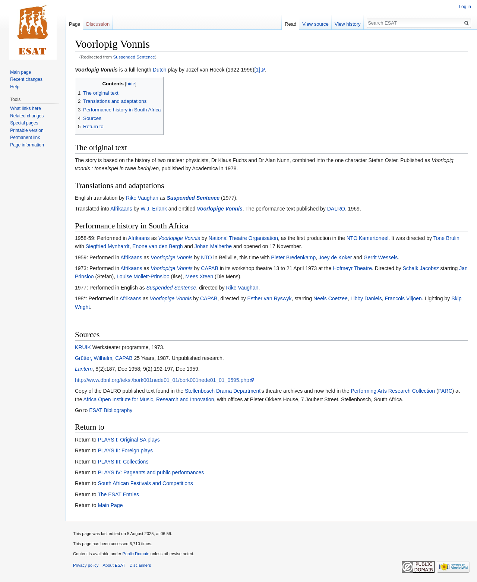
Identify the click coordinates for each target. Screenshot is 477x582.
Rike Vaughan (142, 198)
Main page (20, 72)
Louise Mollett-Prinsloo (143, 276)
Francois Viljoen (403, 298)
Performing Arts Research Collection (393, 391)
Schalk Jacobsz (420, 268)
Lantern (83, 369)
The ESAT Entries (118, 494)
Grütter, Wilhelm (93, 358)
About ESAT (114, 565)
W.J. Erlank (153, 209)
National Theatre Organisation (243, 238)
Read (290, 24)
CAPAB (209, 268)
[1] (257, 70)
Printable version (26, 130)
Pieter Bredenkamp (293, 257)
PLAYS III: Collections (123, 462)
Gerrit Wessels (381, 257)
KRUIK (83, 347)
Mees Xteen (199, 276)
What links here (25, 108)
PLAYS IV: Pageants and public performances (151, 472)
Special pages (24, 123)
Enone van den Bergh (157, 246)
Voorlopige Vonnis (220, 209)
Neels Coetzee (330, 298)
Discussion (98, 24)
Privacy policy (85, 565)
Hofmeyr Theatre (352, 268)
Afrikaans (121, 209)
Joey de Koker (335, 257)
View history (348, 24)
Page (74, 24)
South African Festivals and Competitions (145, 483)
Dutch (160, 70)
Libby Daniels (366, 298)
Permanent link (25, 137)
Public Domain (135, 553)
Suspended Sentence (134, 56)
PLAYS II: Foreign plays (125, 450)
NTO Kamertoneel (368, 238)
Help (14, 86)
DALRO (336, 209)
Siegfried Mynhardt (108, 246)
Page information (27, 145)
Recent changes (26, 79)
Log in (465, 6)
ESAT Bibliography (110, 410)
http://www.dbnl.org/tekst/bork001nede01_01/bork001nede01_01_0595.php (162, 380)
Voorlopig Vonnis (96, 70)
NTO (206, 257)
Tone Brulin (446, 238)
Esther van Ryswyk (269, 298)
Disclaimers (140, 565)
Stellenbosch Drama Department (222, 391)
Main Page (110, 505)
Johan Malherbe (213, 246)
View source (315, 24)
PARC (445, 391)
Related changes (27, 115)
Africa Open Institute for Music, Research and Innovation (148, 399)
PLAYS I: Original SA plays (128, 440)
